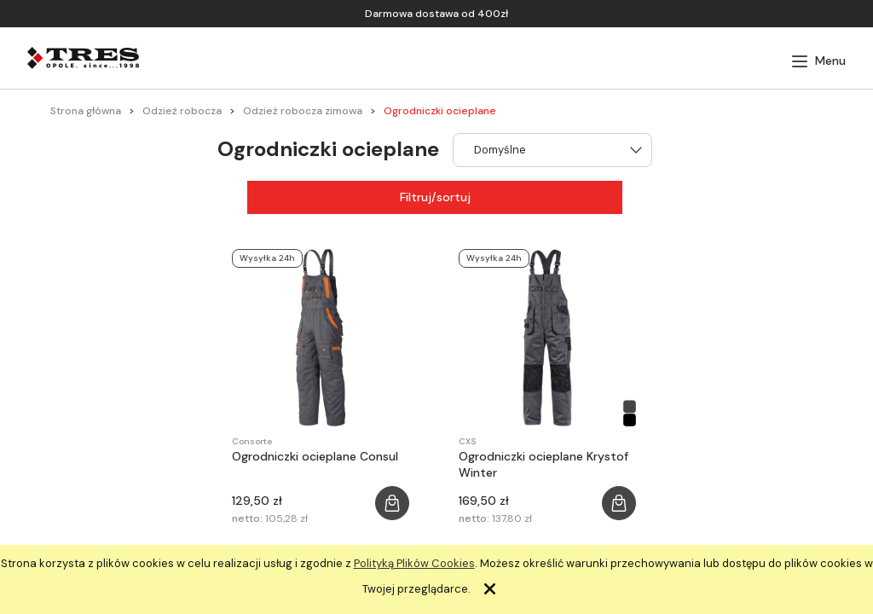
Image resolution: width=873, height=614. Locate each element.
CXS (467, 441)
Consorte (252, 441)
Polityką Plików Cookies (414, 563)
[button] (818, 61)
